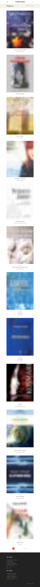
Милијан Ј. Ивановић (20, 498)
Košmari (20, 404)
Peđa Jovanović (23, 223)
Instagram (9, 568)
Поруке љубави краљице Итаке (20, 267)
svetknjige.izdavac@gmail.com (11, 564)
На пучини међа (20, 496)
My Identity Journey (20, 221)
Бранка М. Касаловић (20, 51)
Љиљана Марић (20, 137)
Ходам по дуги (20, 542)
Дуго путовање (20, 136)
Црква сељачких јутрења (20, 450)
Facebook (6, 568)
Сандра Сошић (20, 360)
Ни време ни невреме (20, 178)
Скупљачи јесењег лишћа (20, 49)
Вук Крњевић (20, 314)
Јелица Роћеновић (20, 268)
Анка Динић (20, 544)
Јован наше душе (20, 93)
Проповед (20, 359)
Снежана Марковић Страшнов (20, 406)
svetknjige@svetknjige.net (11, 562)
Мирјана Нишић (20, 180)
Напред (26, 548)
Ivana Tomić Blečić (17, 223)
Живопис (20, 313)
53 (21, 548)
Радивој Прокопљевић (20, 452)
